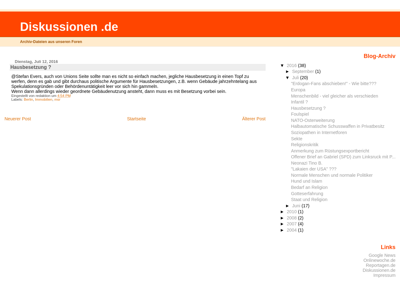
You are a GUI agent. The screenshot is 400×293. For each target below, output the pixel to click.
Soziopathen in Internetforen (319, 132)
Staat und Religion (309, 199)
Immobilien (43, 99)
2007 (292, 223)
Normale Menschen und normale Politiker (332, 175)
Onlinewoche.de (380, 260)
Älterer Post (253, 118)
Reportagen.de (381, 265)
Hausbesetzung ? (308, 108)
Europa (298, 89)
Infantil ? (299, 101)
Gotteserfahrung (307, 193)
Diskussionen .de (69, 26)
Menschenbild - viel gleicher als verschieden (334, 96)
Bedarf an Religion (309, 187)
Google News (382, 255)
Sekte (296, 138)
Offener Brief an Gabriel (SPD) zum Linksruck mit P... (343, 156)
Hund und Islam (306, 181)
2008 (292, 217)
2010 (292, 211)
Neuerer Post (17, 118)
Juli (296, 77)
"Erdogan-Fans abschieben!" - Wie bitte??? (333, 83)
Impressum (384, 275)
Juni (296, 205)
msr (57, 99)
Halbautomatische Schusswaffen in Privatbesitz (337, 126)
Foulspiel (300, 114)
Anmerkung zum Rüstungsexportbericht (330, 150)
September (303, 71)
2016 (292, 65)
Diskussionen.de (379, 270)
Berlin (28, 99)
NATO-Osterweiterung (313, 120)
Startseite (136, 118)
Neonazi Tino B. (306, 163)
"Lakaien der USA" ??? (313, 168)
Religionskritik (304, 144)
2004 (292, 230)
